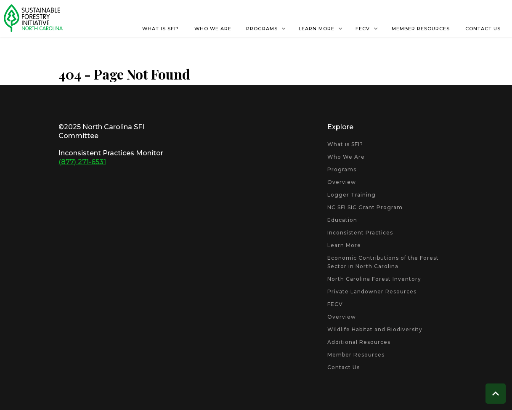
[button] (266, 28)
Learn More (344, 245)
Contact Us (343, 367)
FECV (335, 304)
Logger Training (351, 195)
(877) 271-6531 (82, 162)
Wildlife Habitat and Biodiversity (374, 329)
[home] (33, 18)
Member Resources (356, 354)
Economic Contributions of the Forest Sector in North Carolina (383, 262)
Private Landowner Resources (371, 291)
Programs (341, 169)
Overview (341, 182)
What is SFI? (345, 144)
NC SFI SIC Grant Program (365, 207)
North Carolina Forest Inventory (374, 279)
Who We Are (346, 157)
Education (342, 220)
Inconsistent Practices (360, 232)
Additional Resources (358, 342)
